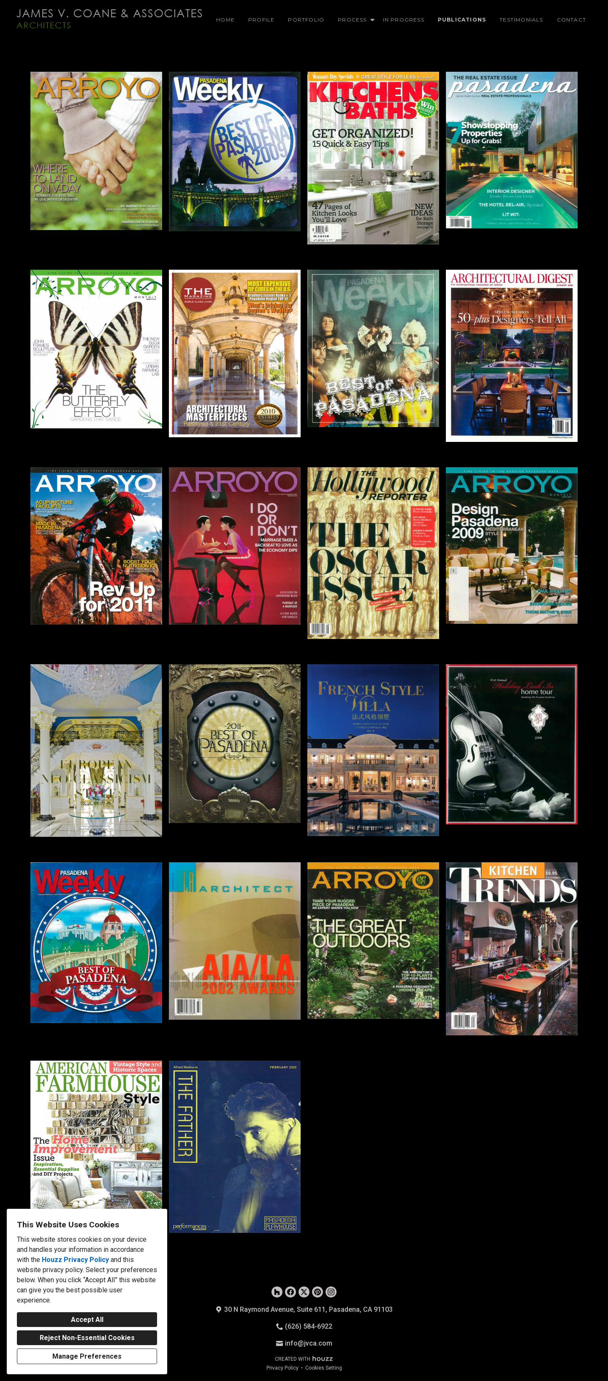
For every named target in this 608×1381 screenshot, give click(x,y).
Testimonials (521, 19)
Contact (571, 19)
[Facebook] (290, 1291)
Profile (261, 19)
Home (225, 19)
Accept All (87, 1320)
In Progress (403, 19)
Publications (462, 19)
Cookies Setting (323, 1368)
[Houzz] (276, 1291)
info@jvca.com (308, 1343)
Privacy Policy (282, 1368)
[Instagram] (331, 1291)
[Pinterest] (317, 1291)
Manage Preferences (87, 1356)
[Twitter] (304, 1291)
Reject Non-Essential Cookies (87, 1338)
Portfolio (306, 19)
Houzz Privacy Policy (75, 1260)
